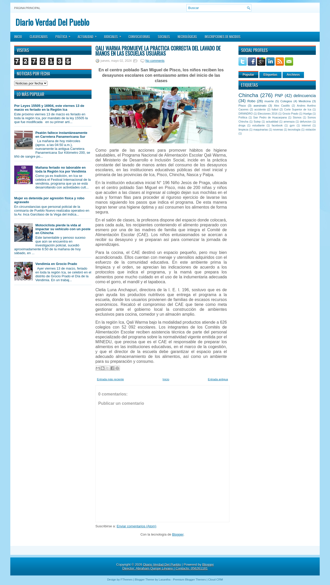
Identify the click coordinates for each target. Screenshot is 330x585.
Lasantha (164, 579)
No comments (154, 61)
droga (241, 125)
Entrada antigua (218, 379)
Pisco (242, 105)
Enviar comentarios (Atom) (136, 526)
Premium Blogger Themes (189, 579)
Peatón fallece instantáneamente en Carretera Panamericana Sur (61, 135)
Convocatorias (139, 36)
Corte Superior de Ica (297, 109)
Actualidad (89, 35)
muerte (269, 101)
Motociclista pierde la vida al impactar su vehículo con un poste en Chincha (62, 229)
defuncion (305, 121)
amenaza (289, 121)
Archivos (293, 74)
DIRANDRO (245, 113)
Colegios (286, 101)
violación (311, 129)
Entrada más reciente (110, 379)
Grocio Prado (290, 113)
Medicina (305, 101)
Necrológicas (187, 36)
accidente (260, 109)
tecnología (294, 129)
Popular (248, 74)
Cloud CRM (215, 579)
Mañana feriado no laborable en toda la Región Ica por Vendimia (60, 169)
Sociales (164, 36)
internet (306, 125)
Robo (251, 101)
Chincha (248, 95)
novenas (278, 129)
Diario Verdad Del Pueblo (52, 22)
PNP (279, 95)
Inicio (18, 36)
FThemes (127, 579)
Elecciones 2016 (268, 113)
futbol (275, 109)
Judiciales (114, 35)
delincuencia (304, 95)
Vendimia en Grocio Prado (56, 264)
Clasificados (39, 36)
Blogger (178, 534)
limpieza (243, 129)
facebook (277, 125)
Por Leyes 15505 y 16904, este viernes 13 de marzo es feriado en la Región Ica (49, 107)
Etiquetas (270, 74)
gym (292, 125)
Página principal (27, 8)
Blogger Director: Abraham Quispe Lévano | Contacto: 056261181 (168, 566)
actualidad (272, 121)
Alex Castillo (282, 105)
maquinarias (260, 129)
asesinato (259, 105)
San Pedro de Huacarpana (270, 117)
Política (64, 35)
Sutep (257, 121)
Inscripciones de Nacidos (223, 36)
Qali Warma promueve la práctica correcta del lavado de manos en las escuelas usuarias (158, 51)
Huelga (307, 113)
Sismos (297, 117)
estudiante (258, 125)
